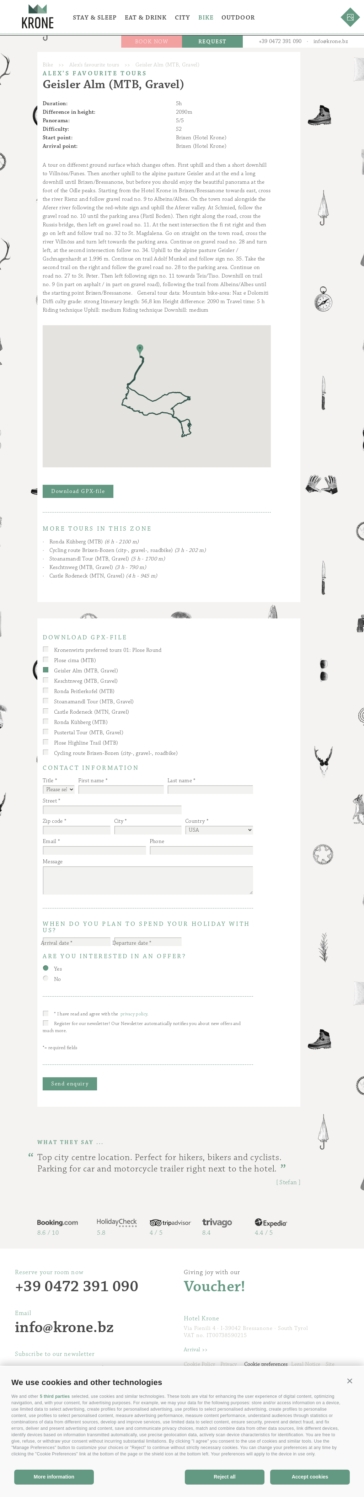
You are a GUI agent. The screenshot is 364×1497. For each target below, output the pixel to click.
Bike (206, 18)
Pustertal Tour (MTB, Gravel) (88, 732)
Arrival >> (196, 1349)
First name (91, 780)
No (57, 979)
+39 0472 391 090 (280, 41)
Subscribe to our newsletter (55, 1354)
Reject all (224, 1477)
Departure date (130, 943)
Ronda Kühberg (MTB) (94, 541)
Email (50, 841)
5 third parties (55, 1396)
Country (195, 821)
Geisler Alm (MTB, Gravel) (86, 670)
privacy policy (134, 1014)
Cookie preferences (266, 1364)
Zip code (53, 821)
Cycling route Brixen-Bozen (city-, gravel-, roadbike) (127, 550)
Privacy (228, 1364)
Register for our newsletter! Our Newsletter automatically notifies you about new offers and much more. (142, 1027)
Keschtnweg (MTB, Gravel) (97, 567)
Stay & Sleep (95, 18)
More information (54, 1477)
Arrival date (55, 943)
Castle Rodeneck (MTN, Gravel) (103, 576)
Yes (58, 969)
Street (50, 801)
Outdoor (238, 18)
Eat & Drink (146, 18)
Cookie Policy (199, 1364)
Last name (179, 780)
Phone (157, 841)
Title (48, 780)
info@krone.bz (331, 41)
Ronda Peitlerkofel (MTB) (84, 691)
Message (53, 861)
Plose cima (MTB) (75, 660)
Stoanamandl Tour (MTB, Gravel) (107, 559)
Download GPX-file (78, 491)
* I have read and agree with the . (101, 1014)
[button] (350, 1381)
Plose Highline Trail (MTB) (86, 743)
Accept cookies (310, 1477)
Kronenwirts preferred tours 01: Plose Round (108, 650)
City (182, 18)
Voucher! (215, 1287)
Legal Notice (305, 1364)
